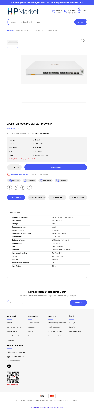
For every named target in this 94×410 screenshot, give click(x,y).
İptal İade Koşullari (55, 334)
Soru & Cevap (78, 198)
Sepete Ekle (55, 167)
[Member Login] (70, 11)
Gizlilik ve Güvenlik (55, 330)
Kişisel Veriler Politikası (56, 339)
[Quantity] (14, 167)
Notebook (32, 327)
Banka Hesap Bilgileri (15, 327)
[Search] (47, 22)
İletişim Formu (12, 332)
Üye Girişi (72, 327)
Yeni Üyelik (73, 323)
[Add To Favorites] (83, 40)
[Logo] (23, 11)
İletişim (9, 323)
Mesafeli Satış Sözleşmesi (53, 324)
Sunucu (31, 336)
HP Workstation (34, 323)
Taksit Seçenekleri (36, 198)
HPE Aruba (39, 144)
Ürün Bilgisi (16, 198)
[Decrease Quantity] (9, 167)
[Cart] (82, 11)
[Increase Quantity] (20, 167)
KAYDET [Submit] (78, 303)
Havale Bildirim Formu (15, 336)
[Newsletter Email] (47, 303)
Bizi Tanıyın (11, 341)
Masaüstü (31, 332)
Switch (37, 140)
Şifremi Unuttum (75, 332)
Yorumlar (57, 198)
